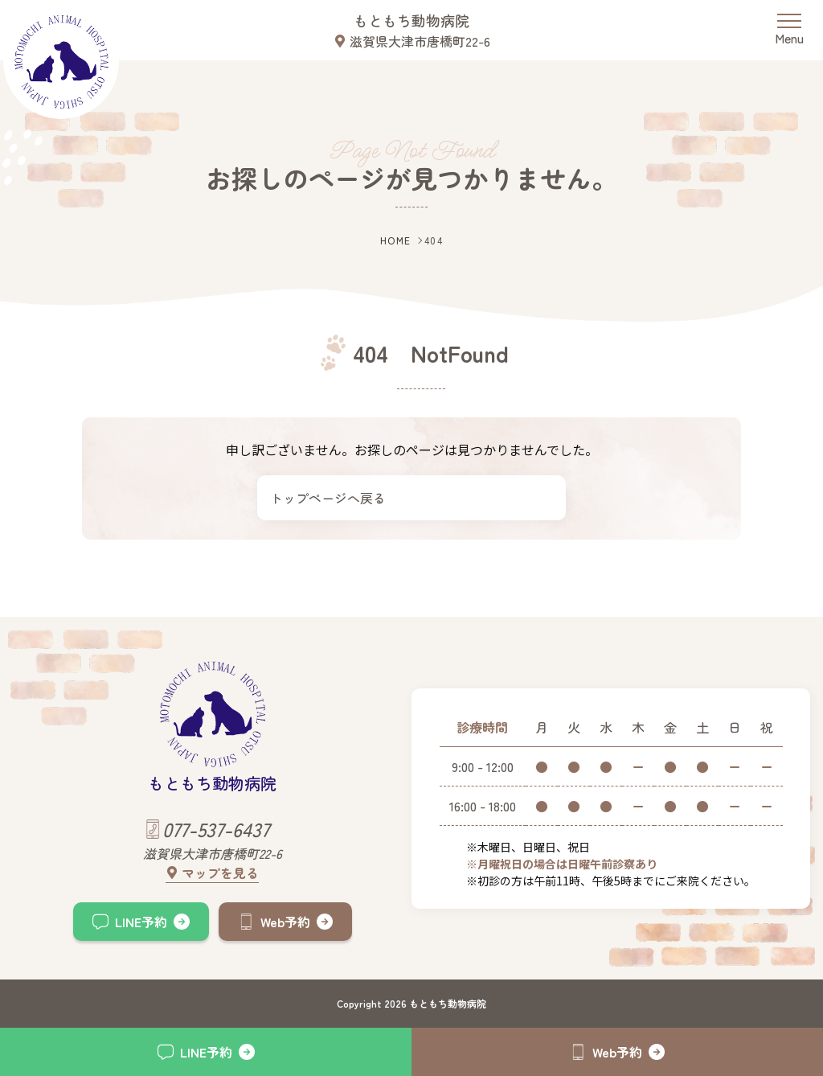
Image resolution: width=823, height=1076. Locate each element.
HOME (396, 240)
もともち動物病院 (411, 20)
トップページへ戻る (328, 497)
